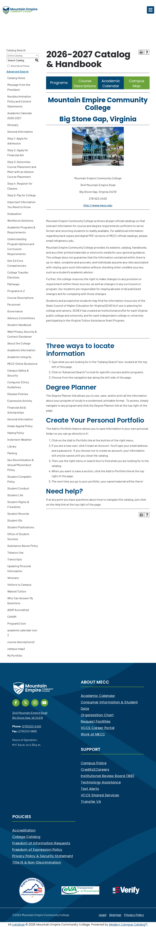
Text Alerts (90, 788)
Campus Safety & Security (18, 373)
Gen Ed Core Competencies (16, 263)
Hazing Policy (15, 432)
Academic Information (21, 350)
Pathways (13, 284)
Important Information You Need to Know (21, 204)
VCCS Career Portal (97, 728)
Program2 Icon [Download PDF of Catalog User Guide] (16, 623)
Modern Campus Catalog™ (128, 924)
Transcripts (14, 559)
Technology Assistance (101, 782)
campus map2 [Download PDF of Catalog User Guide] (16, 648)
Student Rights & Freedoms (18, 504)
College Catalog (26, 836)
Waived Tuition (16, 591)
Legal (102, 915)
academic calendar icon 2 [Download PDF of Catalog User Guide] (22, 632)
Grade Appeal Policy (20, 426)
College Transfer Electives (18, 275)
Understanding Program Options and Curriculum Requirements (20, 246)
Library (11, 446)
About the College (19, 343)
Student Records (18, 513)
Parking (12, 453)
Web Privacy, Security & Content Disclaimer (22, 334)
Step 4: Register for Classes (19, 186)
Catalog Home (16, 78)
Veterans (13, 577)
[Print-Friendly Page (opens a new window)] (141, 52)
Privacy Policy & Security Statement (42, 856)
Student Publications (20, 527)
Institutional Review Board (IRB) (108, 776)
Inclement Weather (19, 439)
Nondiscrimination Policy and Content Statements (19, 101)
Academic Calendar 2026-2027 (19, 115)
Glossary (12, 124)
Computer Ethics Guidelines (18, 384)
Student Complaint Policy (19, 479)
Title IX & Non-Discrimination (36, 862)
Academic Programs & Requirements (21, 229)
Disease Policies (17, 394)
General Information (20, 131)
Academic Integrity (19, 357)
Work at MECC (93, 734)
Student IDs (14, 520)
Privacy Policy (134, 915)
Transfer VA (91, 801)
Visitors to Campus (19, 584)
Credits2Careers (95, 769)
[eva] (80, 890)
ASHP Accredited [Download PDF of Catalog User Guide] (18, 610)
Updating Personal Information (19, 568)
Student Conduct (18, 488)
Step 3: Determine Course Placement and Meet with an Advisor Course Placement (21, 169)
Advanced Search (17, 71)
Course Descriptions (20, 297)
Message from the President (18, 87)
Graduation (14, 213)
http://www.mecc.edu (97, 205)
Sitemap (115, 915)
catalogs (18, 924)
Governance (15, 311)
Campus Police (94, 763)
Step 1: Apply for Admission (17, 141)
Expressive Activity (19, 400)
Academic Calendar (98, 695)
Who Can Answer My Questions (20, 600)
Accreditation (24, 830)
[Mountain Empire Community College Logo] (20, 9)
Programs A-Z (16, 291)
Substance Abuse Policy (22, 545)
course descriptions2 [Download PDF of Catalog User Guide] (21, 642)
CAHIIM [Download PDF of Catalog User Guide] (11, 616)
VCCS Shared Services (100, 795)
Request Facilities (96, 721)
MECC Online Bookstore (22, 363)
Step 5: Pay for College (21, 195)
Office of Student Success (18, 536)
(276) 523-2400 (31, 726)
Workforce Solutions (20, 220)
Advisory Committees (21, 318)
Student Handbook (19, 324)
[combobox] (22, 55)
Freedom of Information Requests (41, 843)
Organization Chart (97, 715)
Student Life (15, 495)
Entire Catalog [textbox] (14, 55)
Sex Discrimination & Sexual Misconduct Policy (20, 464)
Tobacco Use (15, 552)
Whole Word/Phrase (20, 66)
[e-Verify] (126, 890)
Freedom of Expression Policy (37, 849)
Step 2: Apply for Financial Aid (17, 152)
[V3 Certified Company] (32, 890)
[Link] (59, 88)
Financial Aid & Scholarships (16, 410)
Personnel (13, 304)
